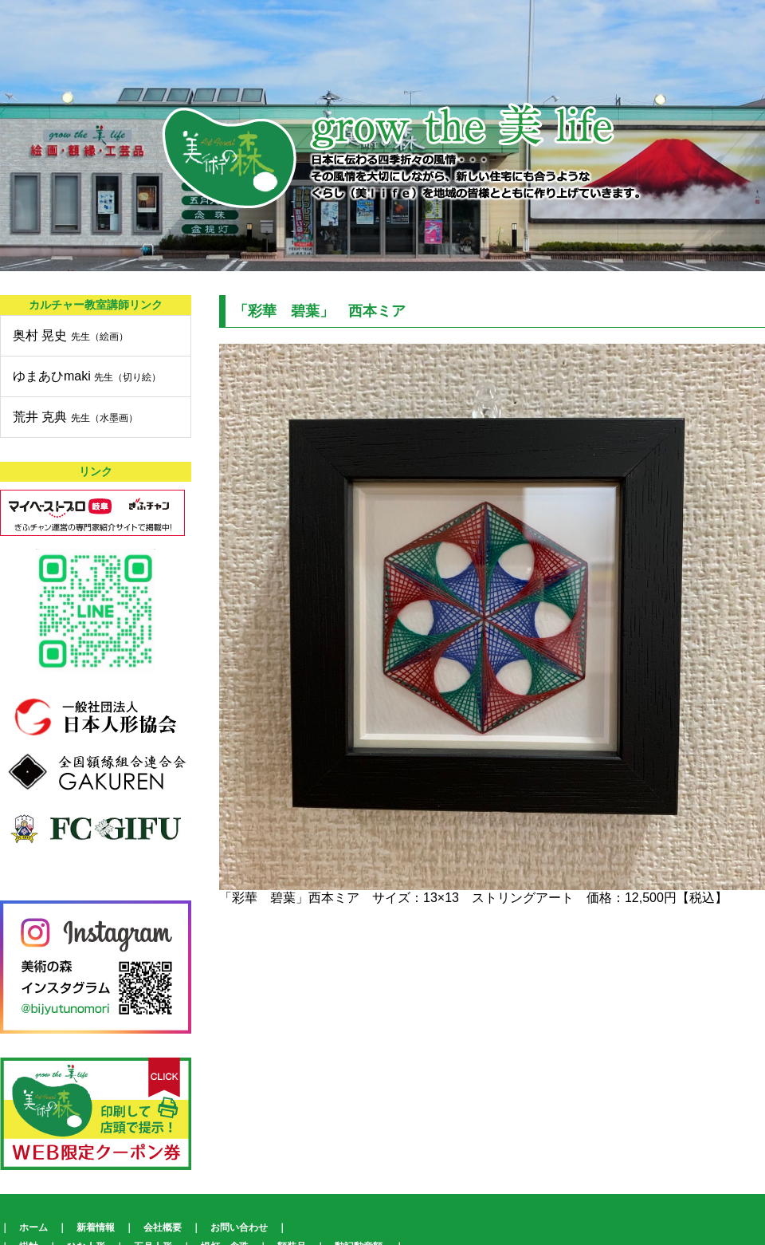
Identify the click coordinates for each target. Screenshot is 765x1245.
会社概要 (162, 1227)
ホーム (33, 1227)
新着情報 (95, 1227)
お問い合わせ (239, 1227)
